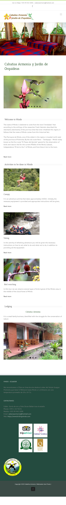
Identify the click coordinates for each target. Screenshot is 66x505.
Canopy (7, 194)
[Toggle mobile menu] (61, 14)
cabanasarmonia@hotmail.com (44, 3)
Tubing (6, 238)
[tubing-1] (22, 213)
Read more (7, 157)
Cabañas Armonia (33, 312)
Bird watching (10, 284)
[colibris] (22, 260)
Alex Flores (47, 484)
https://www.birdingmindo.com (19, 416)
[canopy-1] (22, 170)
